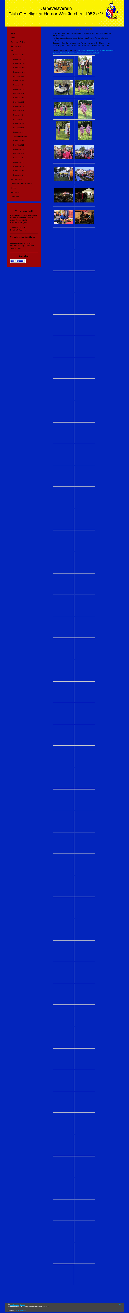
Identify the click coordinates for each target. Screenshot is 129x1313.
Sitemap (22, 1305)
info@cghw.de (21, 230)
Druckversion (13, 1305)
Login (119, 1304)
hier (34, 237)
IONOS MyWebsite (20, 1310)
